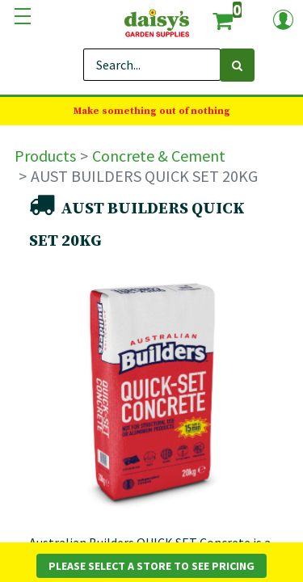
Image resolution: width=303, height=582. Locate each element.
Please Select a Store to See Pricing (151, 566)
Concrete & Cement (158, 156)
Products (45, 156)
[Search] (237, 65)
